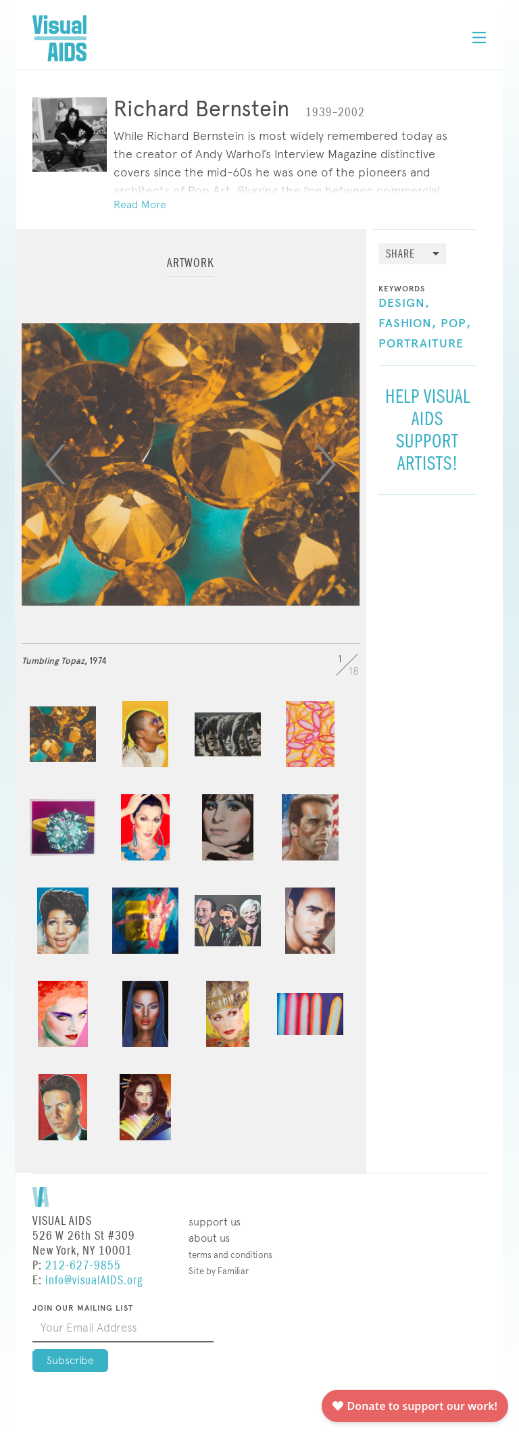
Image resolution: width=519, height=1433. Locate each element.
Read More (140, 204)
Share (400, 254)
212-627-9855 (83, 1265)
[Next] (326, 464)
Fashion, (407, 324)
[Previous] (55, 464)
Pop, (456, 324)
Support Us (215, 1221)
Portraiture (421, 344)
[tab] (190, 269)
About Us (209, 1238)
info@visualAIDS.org (94, 1280)
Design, (404, 303)
